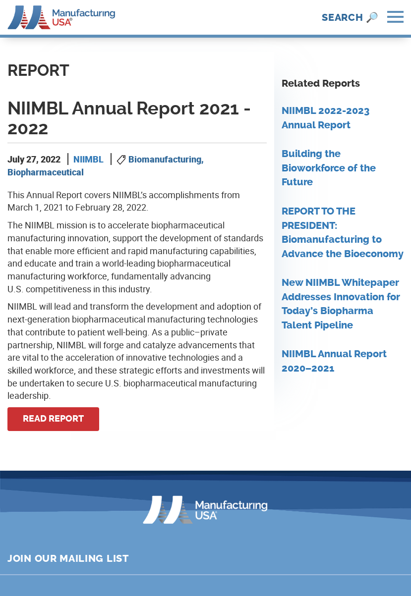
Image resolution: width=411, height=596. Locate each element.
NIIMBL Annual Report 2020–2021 (334, 361)
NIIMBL (88, 159)
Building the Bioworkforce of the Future (329, 168)
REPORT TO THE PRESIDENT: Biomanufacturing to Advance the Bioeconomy (343, 233)
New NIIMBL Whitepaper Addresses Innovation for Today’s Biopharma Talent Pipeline (341, 304)
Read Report (53, 418)
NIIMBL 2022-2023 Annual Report (325, 118)
